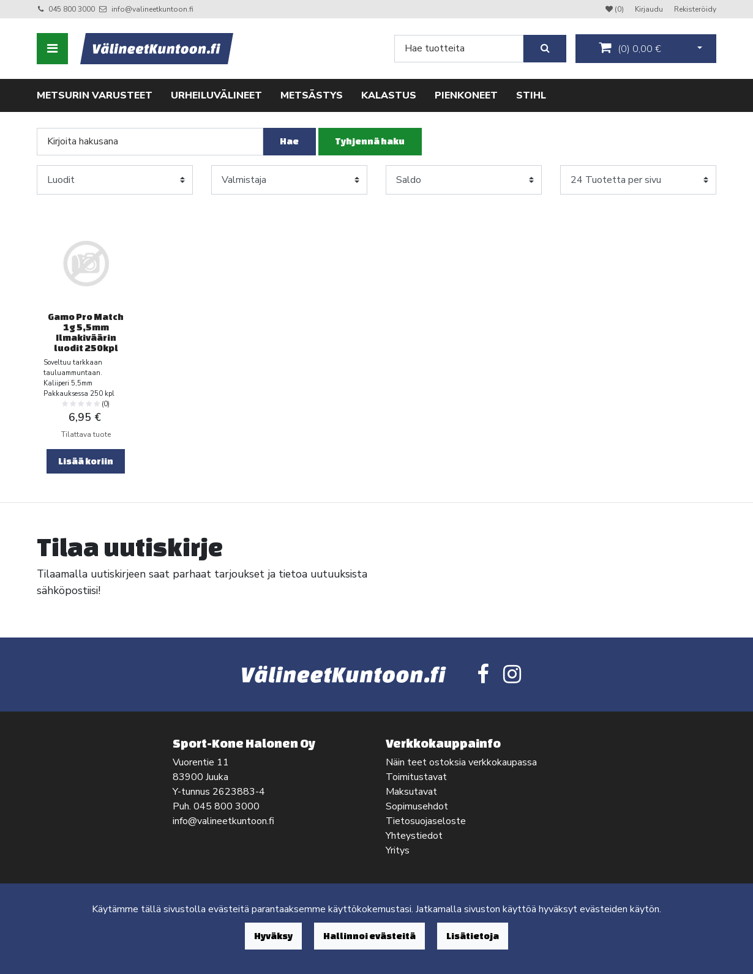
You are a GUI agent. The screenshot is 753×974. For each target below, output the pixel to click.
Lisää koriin (85, 461)
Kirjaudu (650, 9)
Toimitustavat (416, 777)
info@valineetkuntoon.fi (152, 9)
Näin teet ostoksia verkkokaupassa (461, 762)
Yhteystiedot (414, 835)
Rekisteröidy (695, 9)
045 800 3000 (71, 9)
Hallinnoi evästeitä (369, 936)
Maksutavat (411, 791)
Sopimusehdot (417, 806)
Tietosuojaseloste (426, 821)
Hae (289, 141)
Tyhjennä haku (370, 141)
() (630, 48)
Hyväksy (273, 936)
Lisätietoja (472, 936)
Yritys (398, 850)
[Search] (458, 48)
